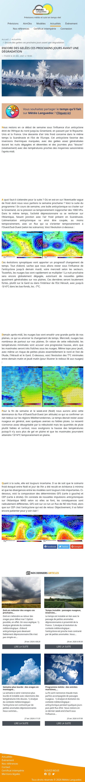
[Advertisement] (42, 175)
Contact (6, 767)
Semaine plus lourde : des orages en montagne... (21, 688)
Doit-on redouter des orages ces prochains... (19, 611)
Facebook (50, 546)
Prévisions (13, 23)
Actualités (55, 23)
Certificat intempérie (45, 28)
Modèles (41, 23)
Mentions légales (11, 774)
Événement (71, 23)
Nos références (21, 28)
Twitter (63, 546)
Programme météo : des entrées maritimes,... (61, 688)
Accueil (5, 39)
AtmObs (27, 23)
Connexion (66, 28)
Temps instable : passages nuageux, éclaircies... (63, 611)
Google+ (77, 546)
